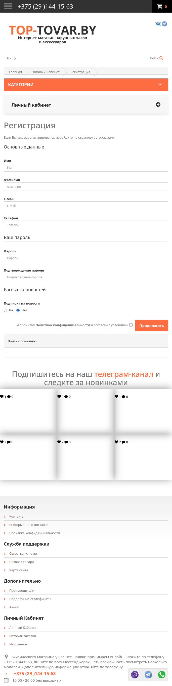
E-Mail (9, 199)
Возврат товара (19, 561)
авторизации (104, 137)
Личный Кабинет (46, 72)
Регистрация (80, 72)
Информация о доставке (26, 524)
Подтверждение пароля (24, 270)
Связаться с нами (20, 553)
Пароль (10, 251)
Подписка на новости (22, 303)
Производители (19, 590)
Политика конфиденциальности (32, 533)
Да (8, 310)
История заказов (20, 636)
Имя (7, 160)
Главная (15, 72)
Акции (11, 607)
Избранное (15, 644)
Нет (21, 310)
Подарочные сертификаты (27, 598)
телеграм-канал (123, 374)
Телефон (11, 218)
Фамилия (12, 179)
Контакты (14, 516)
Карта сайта (16, 570)
